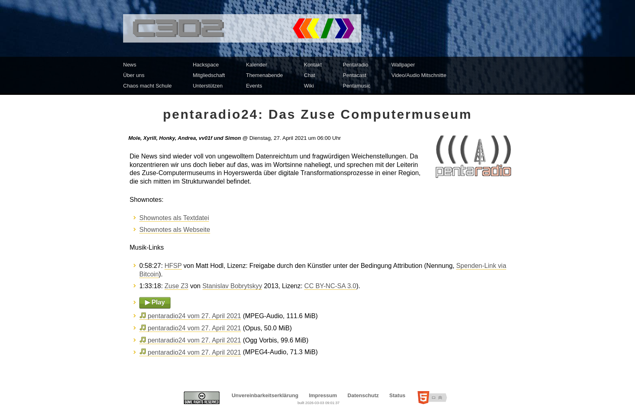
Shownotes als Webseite (174, 229)
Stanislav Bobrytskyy (232, 285)
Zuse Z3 (176, 285)
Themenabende (264, 75)
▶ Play (155, 302)
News (129, 65)
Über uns (134, 75)
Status (397, 395)
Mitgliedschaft (209, 75)
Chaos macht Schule (147, 86)
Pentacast (355, 75)
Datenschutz (363, 395)
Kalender (256, 65)
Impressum (323, 395)
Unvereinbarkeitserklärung (265, 395)
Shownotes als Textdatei (174, 217)
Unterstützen (208, 86)
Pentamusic (357, 86)
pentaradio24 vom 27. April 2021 (194, 315)
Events (254, 86)
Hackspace (206, 65)
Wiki (309, 86)
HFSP (172, 265)
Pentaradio (356, 65)
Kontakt (313, 65)
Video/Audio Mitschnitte (419, 75)
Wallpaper (403, 65)
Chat (309, 75)
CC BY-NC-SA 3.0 (330, 285)
